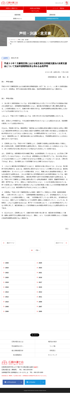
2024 (7, 268)
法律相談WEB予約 (52, 18)
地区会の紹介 (52, 342)
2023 (40, 268)
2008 (7, 307)
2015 (40, 287)
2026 (7, 263)
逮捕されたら (17, 18)
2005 (40, 311)
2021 (40, 272)
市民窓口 (52, 350)
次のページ (59, 243)
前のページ (10, 243)
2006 (7, 311)
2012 (7, 297)
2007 (40, 307)
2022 (7, 272)
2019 (40, 277)
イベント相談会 (58, 8)
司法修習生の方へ (17, 346)
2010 (7, 302)
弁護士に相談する (11, 8)
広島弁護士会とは (17, 342)
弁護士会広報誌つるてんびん (35, 9)
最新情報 (17, 15)
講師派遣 (52, 15)
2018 (7, 282)
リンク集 (52, 346)
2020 (7, 277)
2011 (40, 297)
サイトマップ (59, 3)
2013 (40, 292)
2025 (40, 263)
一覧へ (37, 250)
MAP (35, 367)
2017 (40, 282)
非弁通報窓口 (17, 355)
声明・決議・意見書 (23, 39)
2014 (7, 292)
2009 (40, 302)
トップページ (12, 39)
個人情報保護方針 (17, 350)
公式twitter (31, 382)
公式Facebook (10, 382)
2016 (7, 287)
